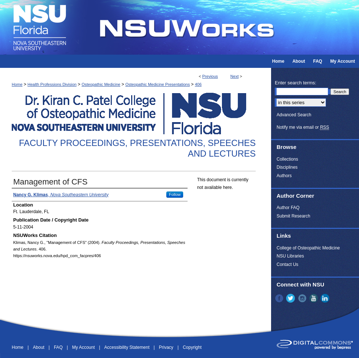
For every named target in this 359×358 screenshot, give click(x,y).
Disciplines (287, 167)
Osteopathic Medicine (101, 84)
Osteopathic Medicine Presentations (157, 84)
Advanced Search (294, 114)
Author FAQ (288, 207)
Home (17, 84)
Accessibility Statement (127, 347)
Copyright (192, 347)
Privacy (167, 347)
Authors (284, 175)
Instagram (303, 298)
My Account (84, 347)
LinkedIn (326, 298)
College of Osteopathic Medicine (308, 248)
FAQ (59, 347)
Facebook (280, 298)
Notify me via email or (303, 127)
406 (198, 84)
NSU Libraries (290, 256)
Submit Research (293, 216)
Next (234, 76)
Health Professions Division (52, 84)
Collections (287, 159)
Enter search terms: (295, 82)
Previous (210, 76)
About (39, 347)
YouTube (314, 298)
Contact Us (287, 264)
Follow (175, 194)
